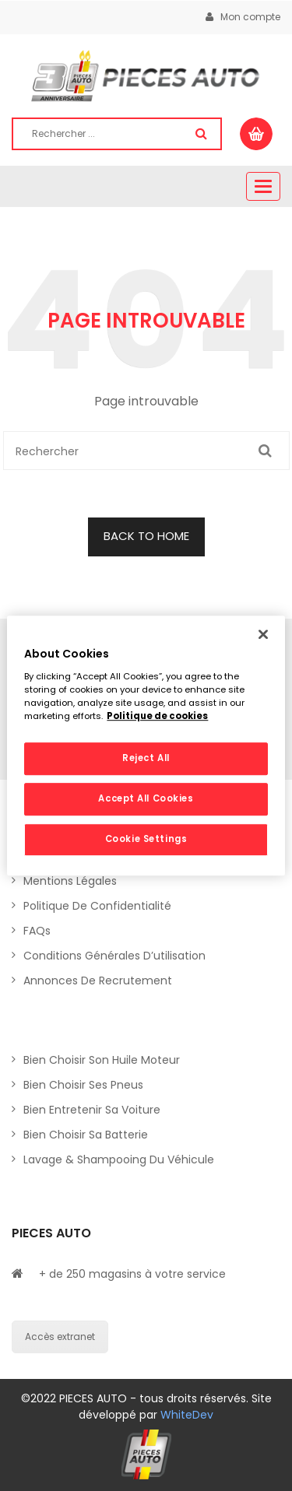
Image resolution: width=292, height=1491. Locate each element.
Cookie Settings (146, 839)
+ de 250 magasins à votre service (132, 1274)
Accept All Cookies (145, 798)
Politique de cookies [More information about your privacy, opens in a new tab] (157, 716)
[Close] (263, 634)
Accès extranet (60, 1336)
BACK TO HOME (146, 536)
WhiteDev (186, 1415)
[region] (145, 745)
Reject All (146, 758)
